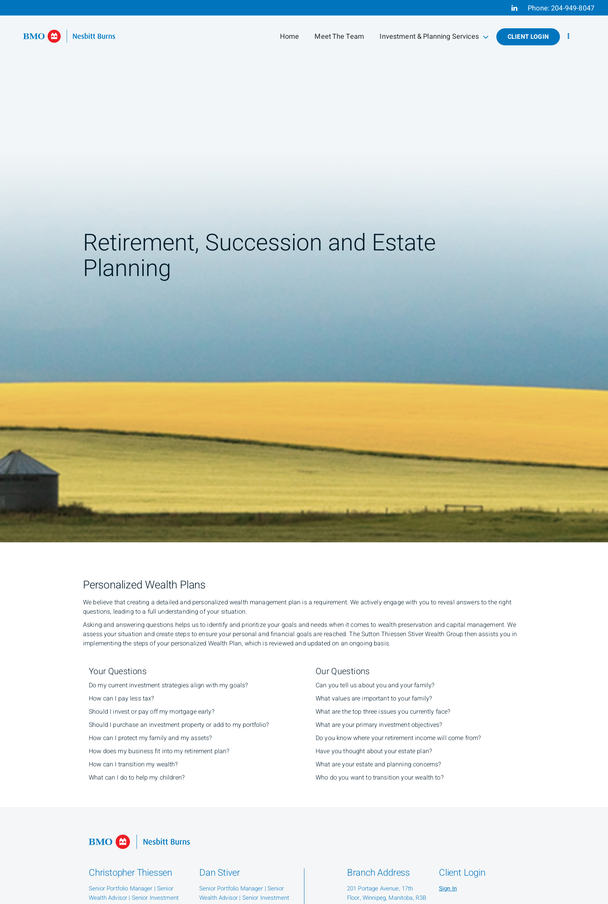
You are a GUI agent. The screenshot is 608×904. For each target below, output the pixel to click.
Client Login (528, 36)
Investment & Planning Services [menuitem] (434, 36)
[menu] (568, 36)
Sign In (448, 888)
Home (289, 36)
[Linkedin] (514, 8)
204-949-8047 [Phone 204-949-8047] (572, 8)
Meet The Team (339, 36)
